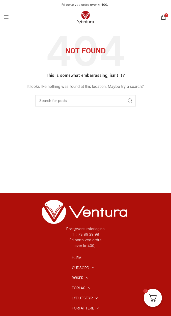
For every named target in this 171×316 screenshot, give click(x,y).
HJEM (76, 258)
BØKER (80, 278)
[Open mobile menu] (6, 17)
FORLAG (81, 288)
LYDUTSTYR (85, 298)
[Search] (85, 101)
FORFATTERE (85, 308)
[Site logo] (85, 17)
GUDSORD (83, 268)
